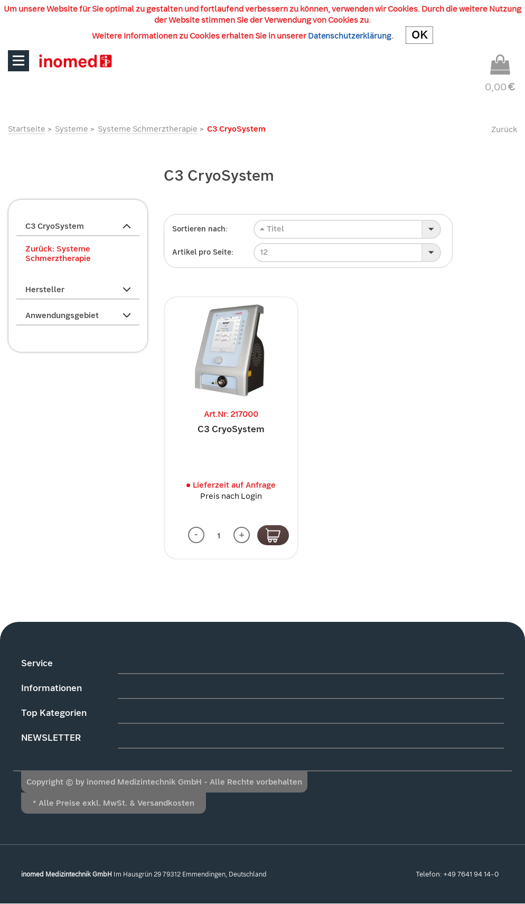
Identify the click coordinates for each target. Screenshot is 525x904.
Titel (272, 228)
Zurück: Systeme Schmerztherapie (58, 253)
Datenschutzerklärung (349, 36)
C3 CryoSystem (231, 429)
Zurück (504, 129)
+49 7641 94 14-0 (471, 874)
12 (264, 252)
